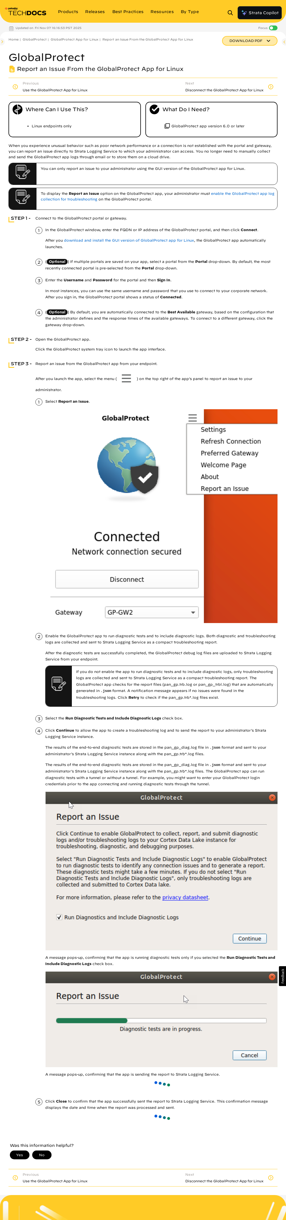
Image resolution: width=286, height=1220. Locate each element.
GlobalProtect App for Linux (74, 39)
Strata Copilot (260, 12)
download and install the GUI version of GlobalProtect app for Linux (129, 240)
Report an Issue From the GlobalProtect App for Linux (147, 39)
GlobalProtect (35, 39)
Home (13, 39)
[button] (282, 976)
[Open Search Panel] (232, 12)
